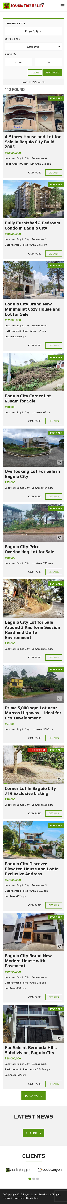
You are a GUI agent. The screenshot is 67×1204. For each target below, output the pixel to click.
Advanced (52, 72)
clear (35, 72)
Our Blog (33, 1132)
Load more (33, 1095)
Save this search (33, 82)
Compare (34, 172)
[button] (33, 31)
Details (54, 172)
